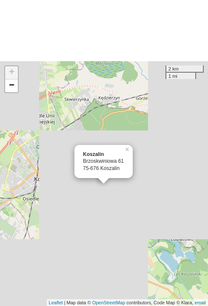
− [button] (11, 85)
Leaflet (56, 302)
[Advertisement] (104, 30)
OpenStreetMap (108, 302)
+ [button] (11, 72)
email (200, 302)
